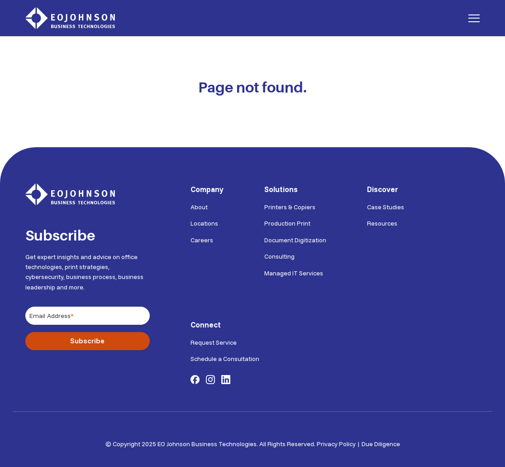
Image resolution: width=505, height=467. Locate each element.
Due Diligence (381, 441)
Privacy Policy (336, 441)
